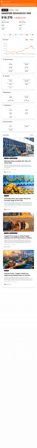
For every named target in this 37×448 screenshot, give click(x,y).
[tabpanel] (18, 162)
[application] (18, 49)
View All (31, 135)
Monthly (31, 39)
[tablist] (18, 35)
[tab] (4, 35)
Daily (27, 39)
